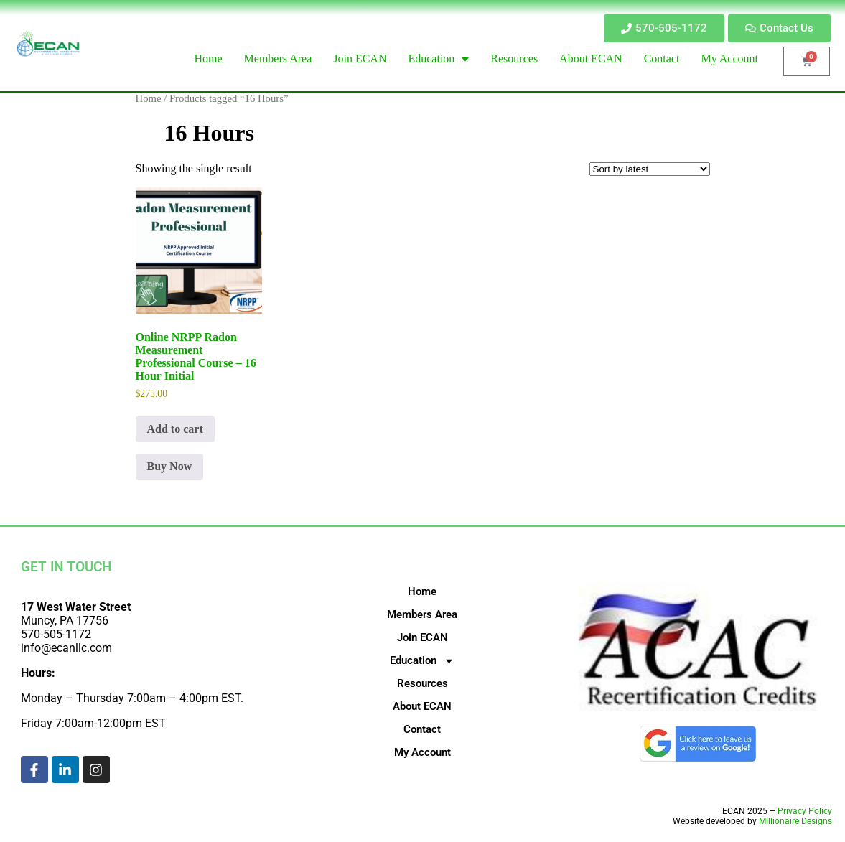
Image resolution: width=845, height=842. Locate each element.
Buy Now (169, 466)
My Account (422, 752)
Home (149, 98)
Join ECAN (422, 637)
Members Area (422, 614)
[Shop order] (649, 169)
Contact (422, 729)
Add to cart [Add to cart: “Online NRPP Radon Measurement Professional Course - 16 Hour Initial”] (175, 429)
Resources (422, 683)
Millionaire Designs (795, 821)
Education (422, 660)
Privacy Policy (805, 811)
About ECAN (422, 706)
